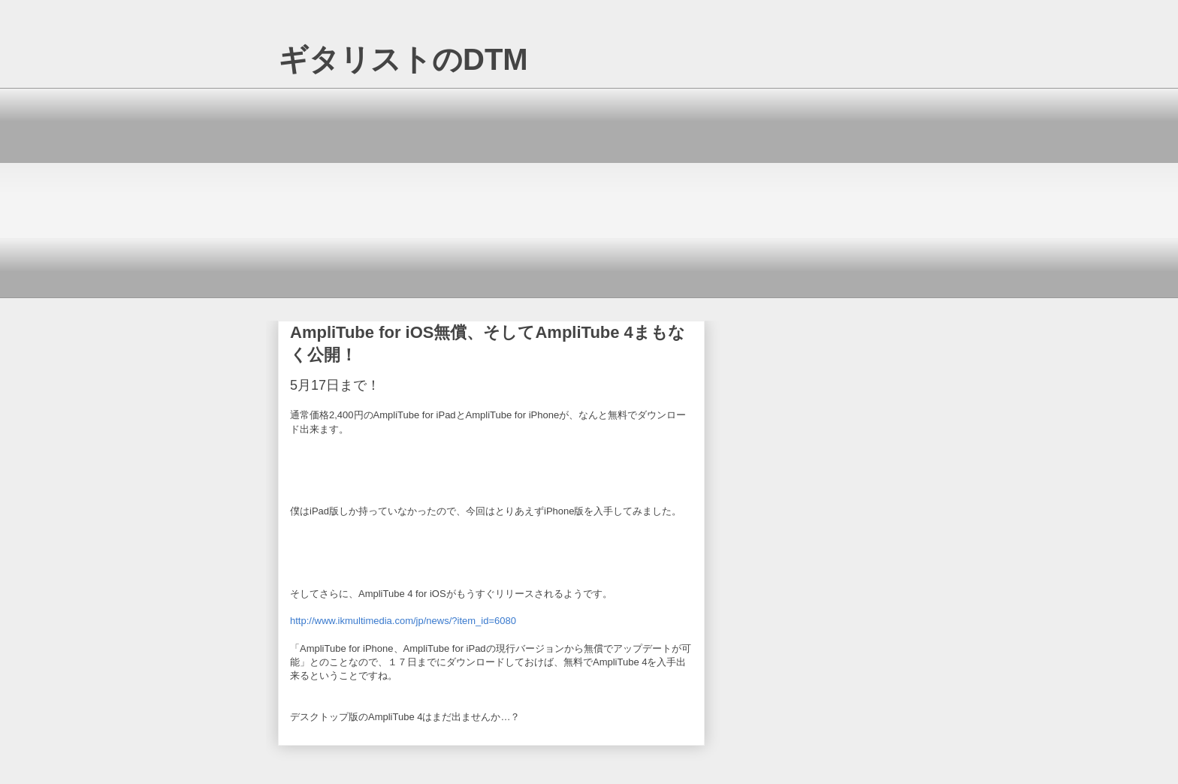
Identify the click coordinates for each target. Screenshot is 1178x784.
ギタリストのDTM (403, 59)
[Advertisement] (589, 193)
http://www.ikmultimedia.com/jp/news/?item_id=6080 (403, 620)
